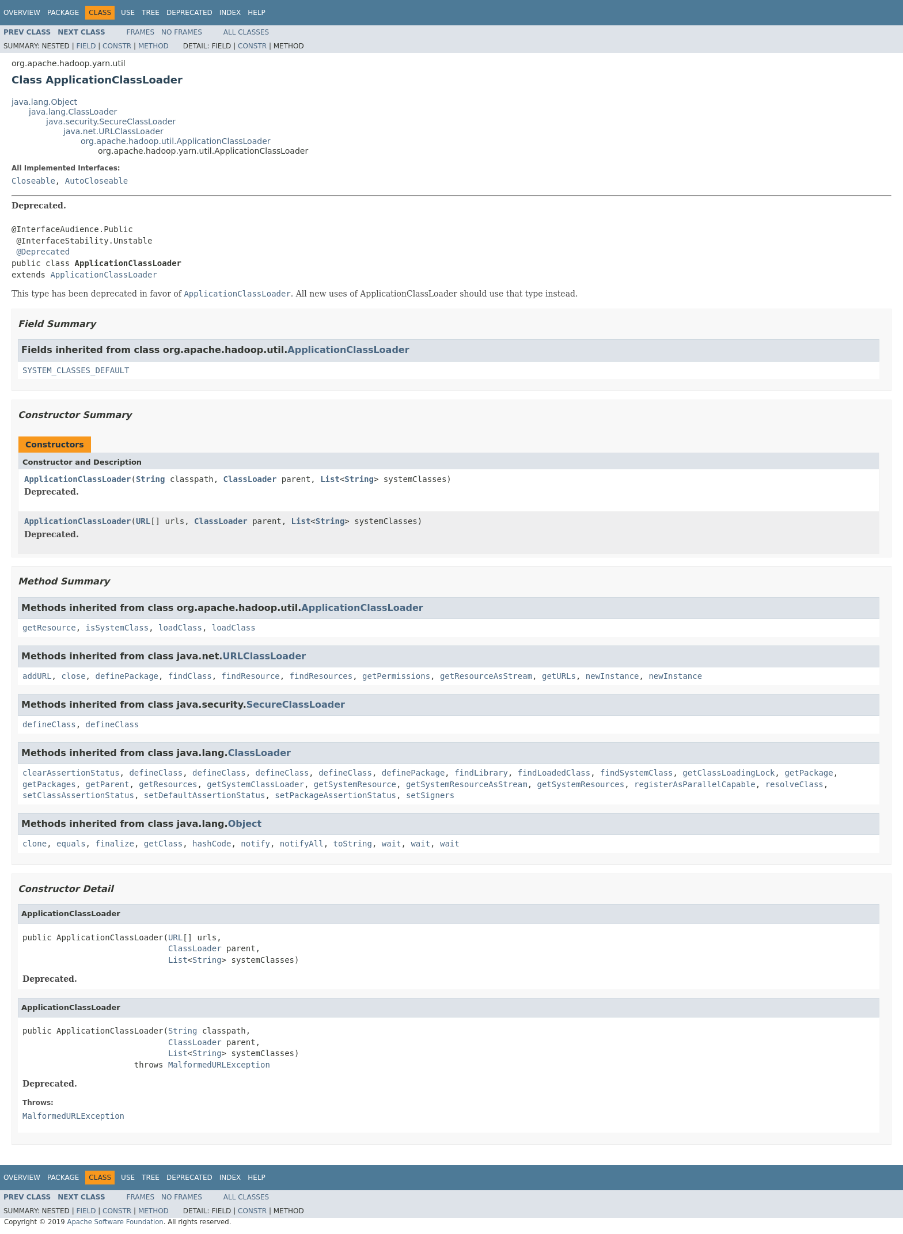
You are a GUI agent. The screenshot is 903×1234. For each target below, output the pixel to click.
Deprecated (189, 13)
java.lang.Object (44, 102)
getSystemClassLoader (255, 784)
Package (63, 13)
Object (245, 823)
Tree (151, 13)
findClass (190, 676)
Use (128, 13)
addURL (37, 676)
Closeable (33, 180)
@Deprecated (43, 251)
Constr (117, 46)
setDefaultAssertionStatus (204, 795)
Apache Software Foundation (115, 1222)
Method (153, 46)
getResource (49, 627)
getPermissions (396, 676)
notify (255, 843)
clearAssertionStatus (71, 772)
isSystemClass (117, 627)
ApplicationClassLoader (103, 274)
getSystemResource (355, 784)
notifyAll (302, 843)
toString (352, 843)
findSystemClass (636, 772)
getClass (163, 843)
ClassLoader (250, 479)
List (330, 479)
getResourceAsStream (486, 676)
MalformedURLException (219, 1064)
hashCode (211, 843)
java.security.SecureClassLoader (111, 121)
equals (71, 843)
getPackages (49, 784)
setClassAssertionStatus (78, 795)
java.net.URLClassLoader (113, 131)
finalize (114, 843)
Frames (141, 32)
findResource (251, 676)
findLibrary (481, 772)
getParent (108, 784)
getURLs (559, 676)
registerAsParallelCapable (695, 784)
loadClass (180, 627)
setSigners (430, 795)
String (150, 479)
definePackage (126, 676)
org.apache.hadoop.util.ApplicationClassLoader (176, 141)
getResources (168, 784)
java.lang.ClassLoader (73, 111)
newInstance (612, 676)
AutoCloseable (96, 180)
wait (391, 843)
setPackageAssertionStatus (335, 795)
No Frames (181, 32)
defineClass (49, 724)
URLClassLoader (264, 656)
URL (143, 521)
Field (86, 46)
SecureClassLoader (295, 704)
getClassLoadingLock (728, 772)
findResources (321, 676)
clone (34, 843)
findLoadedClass (554, 772)
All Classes (246, 32)
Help (256, 13)
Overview (21, 13)
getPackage (808, 772)
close (73, 676)
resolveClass (794, 784)
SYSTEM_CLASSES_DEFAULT (75, 370)
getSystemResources (580, 784)
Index (230, 13)
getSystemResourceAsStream (467, 784)
